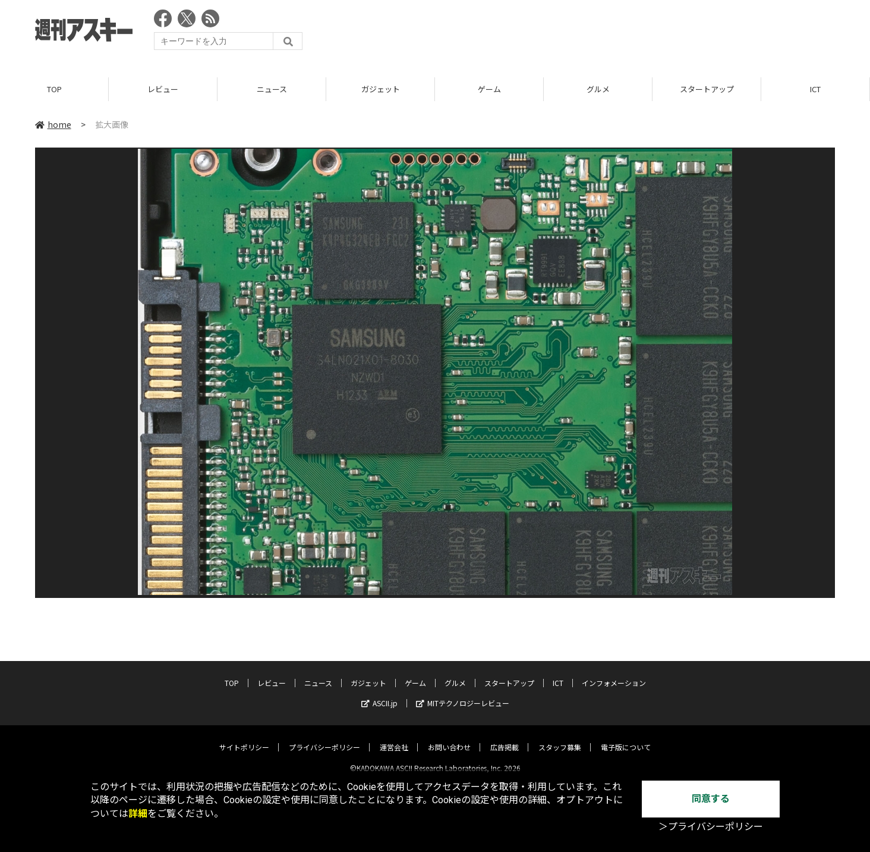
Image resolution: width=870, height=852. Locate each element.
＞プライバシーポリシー (710, 826)
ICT (815, 89)
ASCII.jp (379, 693)
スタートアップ (707, 89)
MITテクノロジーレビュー (462, 693)
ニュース (272, 89)
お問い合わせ (449, 737)
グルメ (598, 89)
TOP (54, 89)
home (53, 124)
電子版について (626, 737)
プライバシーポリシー (324, 737)
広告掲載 (504, 737)
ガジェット (380, 89)
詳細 (137, 813)
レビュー (162, 89)
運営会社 (394, 737)
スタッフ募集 (559, 737)
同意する (711, 798)
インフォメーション (614, 673)
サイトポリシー (244, 737)
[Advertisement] (618, 32)
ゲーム (489, 89)
